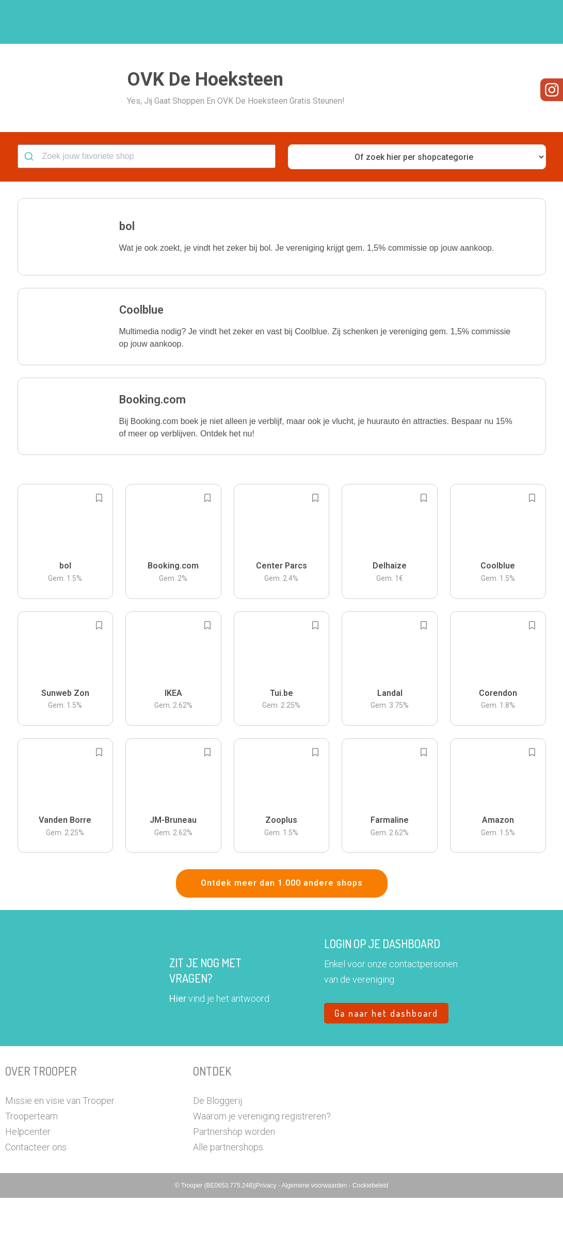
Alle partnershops (228, 1201)
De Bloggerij (217, 1154)
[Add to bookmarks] (99, 552)
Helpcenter (28, 1185)
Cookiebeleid (370, 1239)
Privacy (267, 1239)
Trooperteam (31, 1170)
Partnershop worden (234, 1185)
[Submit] (30, 210)
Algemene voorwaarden (314, 1239)
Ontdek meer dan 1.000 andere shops (282, 937)
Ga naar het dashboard (386, 1067)
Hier (177, 1052)
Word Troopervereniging (412, 22)
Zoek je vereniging (319, 22)
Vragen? (487, 22)
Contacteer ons (36, 1201)
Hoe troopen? (245, 22)
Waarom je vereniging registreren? (262, 1170)
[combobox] (147, 210)
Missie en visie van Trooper (60, 1154)
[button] (524, 22)
